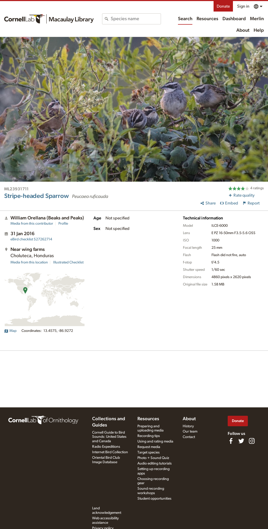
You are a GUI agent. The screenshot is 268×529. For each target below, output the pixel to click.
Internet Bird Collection (110, 452)
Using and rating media (155, 441)
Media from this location (29, 262)
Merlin (257, 19)
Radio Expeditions (106, 447)
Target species (148, 452)
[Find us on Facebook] (231, 441)
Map (10, 331)
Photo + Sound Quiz (153, 458)
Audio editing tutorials (154, 463)
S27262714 (31, 239)
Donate (223, 6)
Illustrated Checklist (68, 262)
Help (259, 30)
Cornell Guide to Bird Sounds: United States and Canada (109, 437)
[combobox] (135, 19)
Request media (148, 447)
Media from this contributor (31, 223)
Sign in (243, 6)
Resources (207, 19)
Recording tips (148, 436)
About (242, 30)
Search (185, 19)
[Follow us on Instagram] (252, 441)
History (188, 426)
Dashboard (234, 19)
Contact (189, 437)
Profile (63, 223)
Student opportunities (154, 498)
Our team (190, 431)
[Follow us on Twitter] (241, 441)
